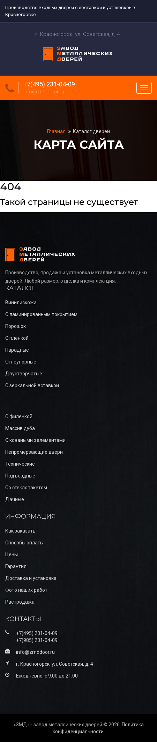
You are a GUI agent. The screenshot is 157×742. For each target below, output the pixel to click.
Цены (11, 554)
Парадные (17, 350)
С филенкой (18, 416)
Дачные (14, 499)
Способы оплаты (24, 542)
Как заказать (20, 531)
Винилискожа (21, 302)
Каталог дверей (91, 131)
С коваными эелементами (35, 440)
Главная (57, 131)
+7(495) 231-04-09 (49, 84)
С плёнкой (17, 338)
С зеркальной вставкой (32, 385)
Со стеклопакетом (26, 487)
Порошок (15, 326)
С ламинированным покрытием (41, 314)
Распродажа (20, 602)
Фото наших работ (26, 590)
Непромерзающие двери (34, 452)
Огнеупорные (20, 362)
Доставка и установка (31, 578)
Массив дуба (20, 428)
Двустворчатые (23, 373)
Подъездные (20, 476)
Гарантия (16, 566)
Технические (20, 464)
